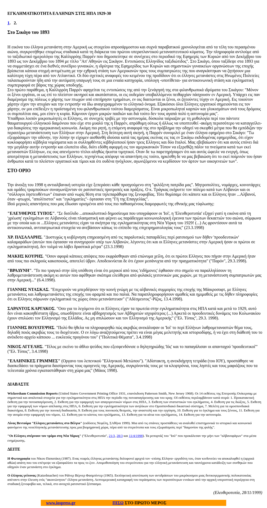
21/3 (112, 436)
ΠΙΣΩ (118, 503)
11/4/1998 (136, 436)
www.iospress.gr (60, 503)
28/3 (120, 436)
